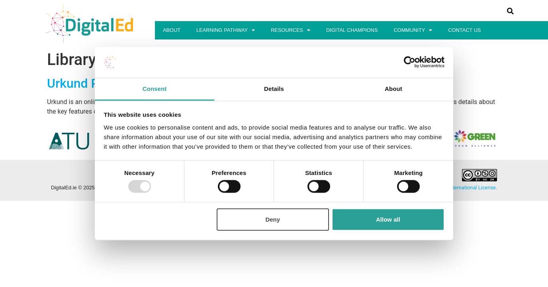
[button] (510, 11)
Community (413, 30)
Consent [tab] (155, 88)
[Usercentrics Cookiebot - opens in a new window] (409, 62)
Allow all (388, 219)
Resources (290, 30)
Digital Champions (352, 30)
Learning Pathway (225, 30)
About (171, 30)
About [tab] (393, 88)
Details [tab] (274, 88)
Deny (272, 219)
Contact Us (464, 30)
